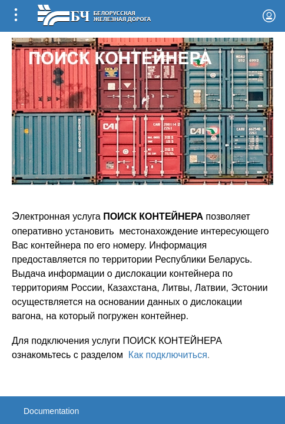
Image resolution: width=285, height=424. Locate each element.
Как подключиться (167, 355)
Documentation (51, 411)
